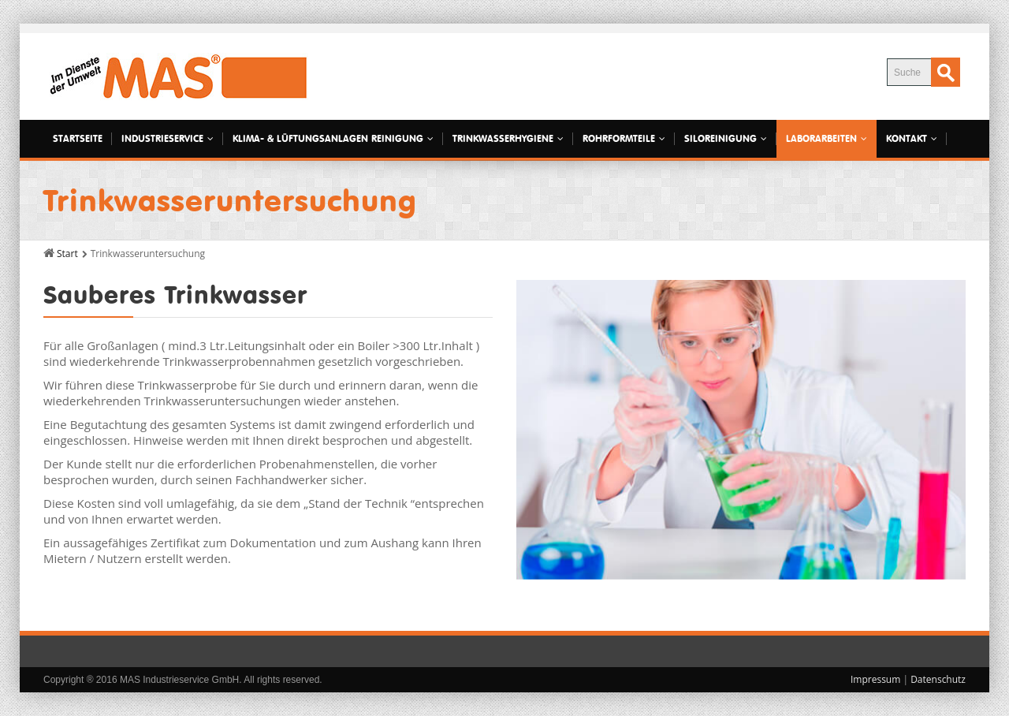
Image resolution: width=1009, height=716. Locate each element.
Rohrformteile (624, 138)
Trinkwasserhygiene (508, 138)
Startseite (77, 138)
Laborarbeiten (826, 138)
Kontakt (911, 138)
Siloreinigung (725, 138)
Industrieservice (167, 138)
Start (67, 253)
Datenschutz (938, 679)
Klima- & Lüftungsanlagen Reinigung (333, 138)
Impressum (875, 679)
